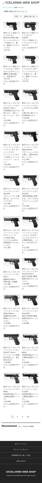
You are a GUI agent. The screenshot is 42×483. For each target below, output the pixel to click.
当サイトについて (21, 444)
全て (4, 7)
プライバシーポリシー (21, 449)
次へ (28, 417)
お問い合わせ (21, 461)
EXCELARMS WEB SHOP (21, 2)
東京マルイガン (19, 7)
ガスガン (10, 7)
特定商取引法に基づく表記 (21, 455)
